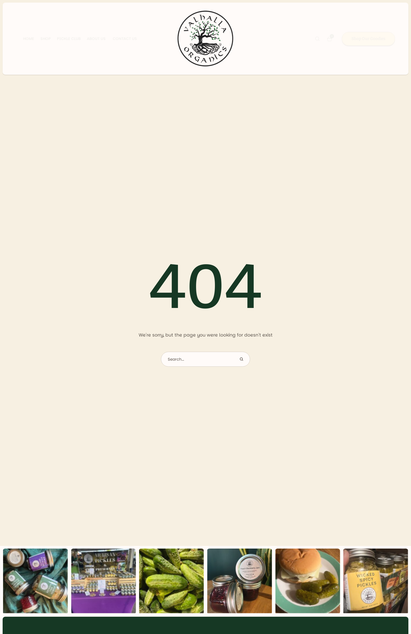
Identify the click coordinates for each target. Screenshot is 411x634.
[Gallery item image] (35, 581)
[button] (317, 38)
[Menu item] (22, 38)
